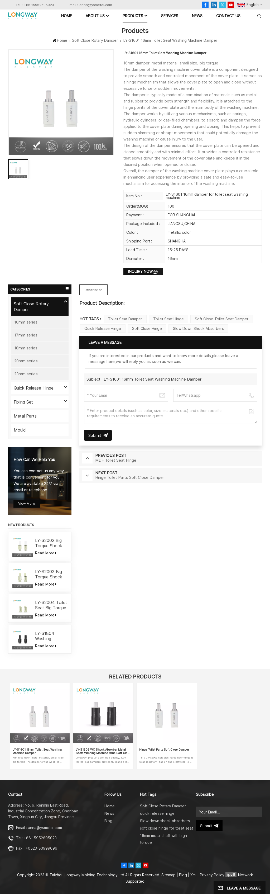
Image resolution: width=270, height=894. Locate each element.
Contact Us (228, 15)
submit (209, 825)
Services (169, 15)
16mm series (25, 322)
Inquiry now (140, 271)
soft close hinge (147, 328)
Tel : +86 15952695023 (35, 5)
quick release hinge (102, 328)
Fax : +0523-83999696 (36, 848)
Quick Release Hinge (34, 388)
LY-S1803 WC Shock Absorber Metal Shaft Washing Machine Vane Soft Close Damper (103, 751)
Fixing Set (23, 402)
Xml (193, 875)
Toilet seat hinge (168, 319)
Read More (45, 553)
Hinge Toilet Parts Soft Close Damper (164, 749)
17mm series (25, 335)
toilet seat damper (125, 319)
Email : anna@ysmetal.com (90, 5)
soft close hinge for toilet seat (166, 828)
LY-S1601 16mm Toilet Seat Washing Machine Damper (152, 379)
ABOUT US (95, 15)
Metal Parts (25, 416)
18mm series (25, 347)
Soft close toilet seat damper (221, 319)
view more (26, 503)
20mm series (26, 360)
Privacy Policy (212, 875)
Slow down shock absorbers (198, 328)
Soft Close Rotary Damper (95, 40)
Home (66, 15)
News (197, 15)
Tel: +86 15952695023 (36, 838)
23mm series (26, 373)
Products (133, 15)
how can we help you (34, 459)
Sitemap (168, 875)
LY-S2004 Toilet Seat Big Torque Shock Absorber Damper (51, 605)
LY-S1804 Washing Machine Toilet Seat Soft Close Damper (50, 636)
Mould (20, 430)
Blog (108, 820)
